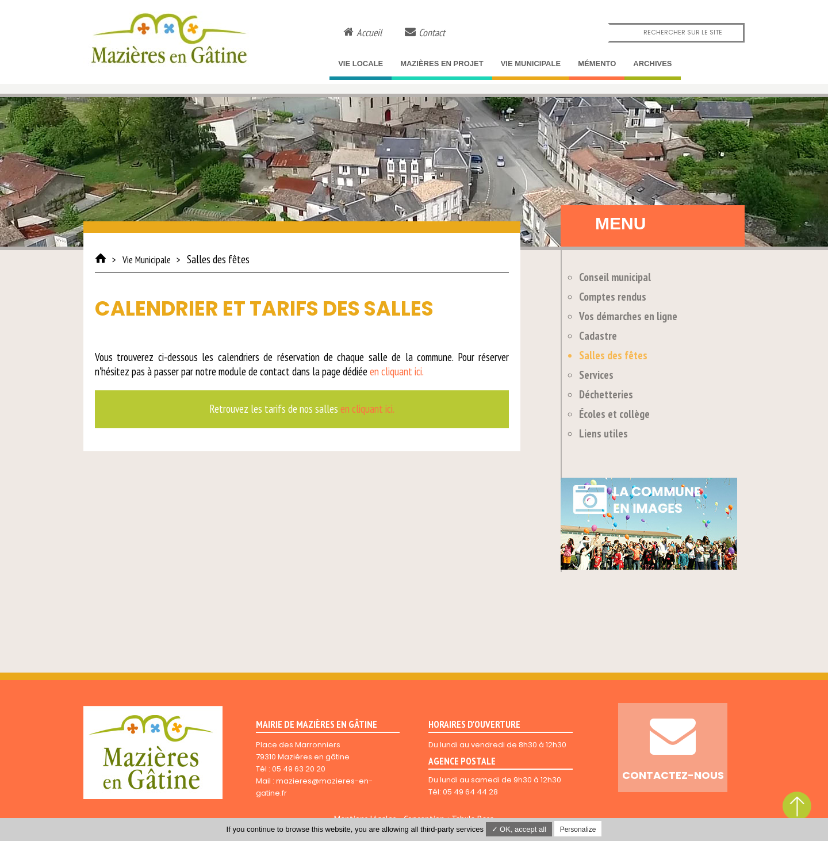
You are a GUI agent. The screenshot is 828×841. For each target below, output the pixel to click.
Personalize (578, 829)
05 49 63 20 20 (298, 768)
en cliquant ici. (397, 371)
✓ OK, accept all (519, 829)
